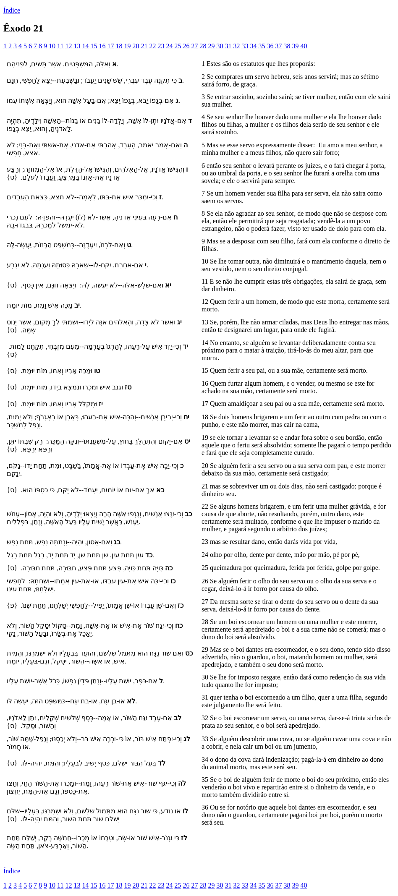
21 (144, 46)
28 (202, 46)
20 (135, 46)
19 (127, 46)
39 (295, 46)
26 (186, 46)
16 (102, 46)
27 (194, 46)
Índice (11, 10)
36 (270, 46)
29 (211, 46)
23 (160, 46)
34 (253, 46)
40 (303, 46)
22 (152, 46)
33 (244, 46)
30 (219, 46)
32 (236, 46)
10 (52, 46)
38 (286, 46)
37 (278, 46)
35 (261, 46)
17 (110, 46)
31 (228, 46)
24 (169, 46)
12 (68, 46)
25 (177, 46)
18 (118, 46)
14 (85, 46)
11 (60, 46)
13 (76, 46)
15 (93, 46)
